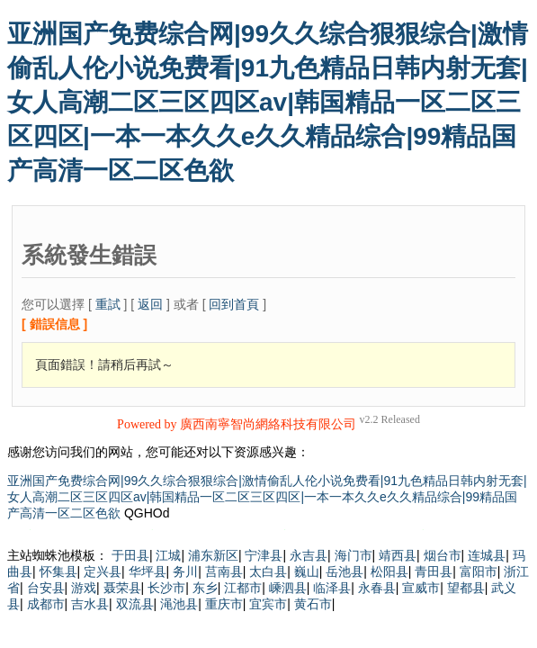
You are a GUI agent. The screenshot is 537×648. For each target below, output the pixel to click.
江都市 (243, 587)
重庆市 (224, 604)
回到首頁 (234, 304)
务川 (185, 571)
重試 (108, 304)
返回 (150, 304)
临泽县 (332, 587)
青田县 (433, 571)
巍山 (306, 571)
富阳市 (478, 571)
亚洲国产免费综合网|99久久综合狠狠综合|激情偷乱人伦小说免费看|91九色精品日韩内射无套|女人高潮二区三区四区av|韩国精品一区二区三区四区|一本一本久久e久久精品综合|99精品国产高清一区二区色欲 (267, 102)
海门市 (353, 555)
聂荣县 (122, 587)
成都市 (46, 604)
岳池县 (344, 571)
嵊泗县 (288, 587)
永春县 (377, 587)
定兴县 (102, 571)
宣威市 (421, 587)
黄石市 (313, 604)
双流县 (135, 604)
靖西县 (397, 555)
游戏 (83, 587)
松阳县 (389, 571)
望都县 (466, 587)
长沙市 (166, 587)
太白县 (268, 571)
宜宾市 (268, 604)
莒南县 (224, 571)
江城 (168, 555)
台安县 (46, 587)
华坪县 (147, 571)
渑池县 (179, 604)
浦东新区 (213, 555)
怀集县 (58, 571)
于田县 (130, 555)
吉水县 (90, 604)
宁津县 (263, 555)
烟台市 (442, 555)
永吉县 (308, 555)
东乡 (205, 587)
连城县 (487, 555)
